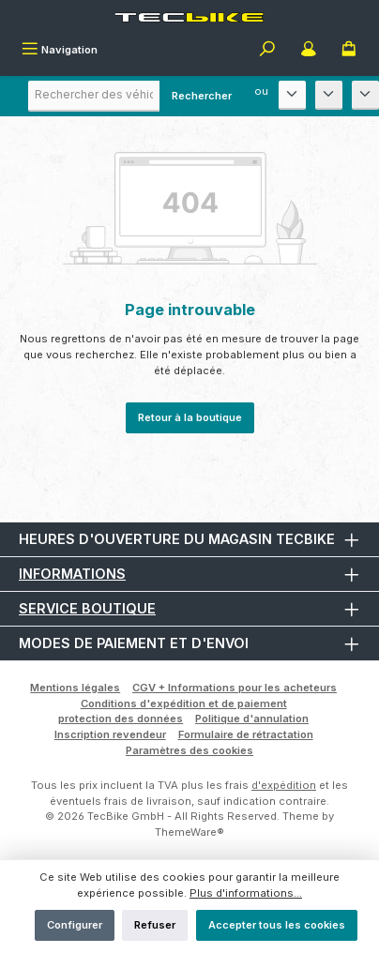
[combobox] (136, 96)
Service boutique (87, 608)
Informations (72, 574)
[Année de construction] (365, 95)
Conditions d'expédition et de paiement (184, 703)
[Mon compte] (308, 51)
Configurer (74, 924)
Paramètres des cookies (189, 750)
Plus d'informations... (246, 893)
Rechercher (202, 95)
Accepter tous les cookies (276, 924)
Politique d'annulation (252, 718)
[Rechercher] (267, 51)
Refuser (154, 924)
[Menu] (59, 51)
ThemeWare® (189, 832)
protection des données (120, 718)
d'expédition (283, 785)
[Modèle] (328, 95)
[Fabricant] (292, 95)
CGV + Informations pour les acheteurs (234, 687)
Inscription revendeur (110, 734)
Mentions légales (75, 687)
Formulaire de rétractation (245, 734)
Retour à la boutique (190, 417)
